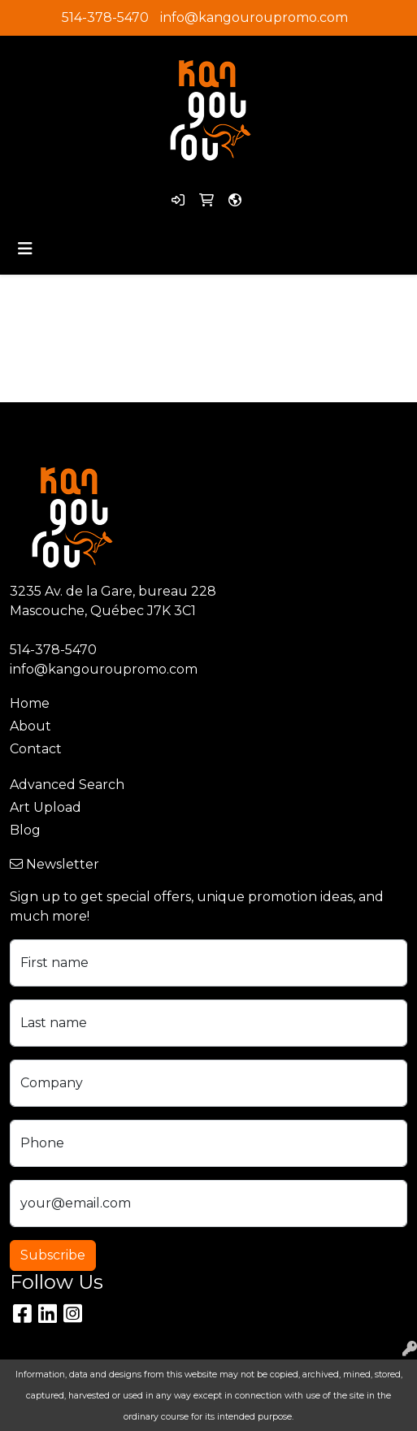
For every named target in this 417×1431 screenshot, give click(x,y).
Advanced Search (67, 784)
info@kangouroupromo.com (254, 17)
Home (30, 703)
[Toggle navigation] (25, 248)
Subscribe (52, 1255)
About (30, 726)
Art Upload (45, 807)
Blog (25, 830)
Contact (36, 749)
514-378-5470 (105, 17)
